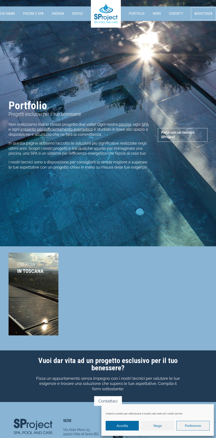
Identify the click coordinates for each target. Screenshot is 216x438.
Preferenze (193, 426)
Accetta (122, 426)
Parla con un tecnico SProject (178, 134)
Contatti (176, 14)
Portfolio (137, 14)
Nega (158, 426)
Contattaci (108, 401)
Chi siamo (7, 14)
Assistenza (203, 14)
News (157, 14)
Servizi (77, 14)
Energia (58, 14)
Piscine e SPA (33, 14)
